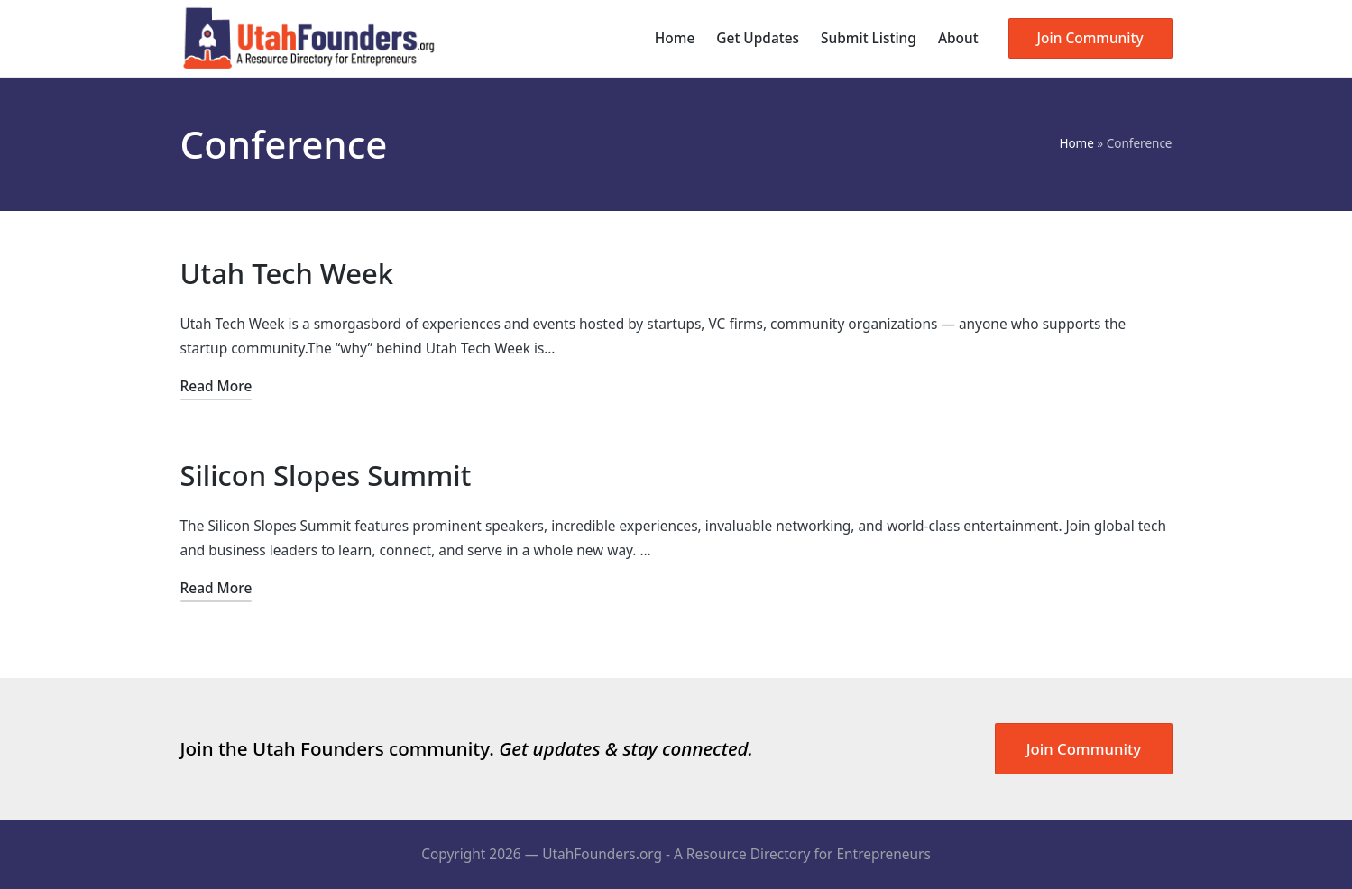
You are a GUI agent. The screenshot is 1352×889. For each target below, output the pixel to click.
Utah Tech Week (287, 273)
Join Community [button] (1083, 748)
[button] (1090, 38)
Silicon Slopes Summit (326, 475)
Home (1076, 143)
